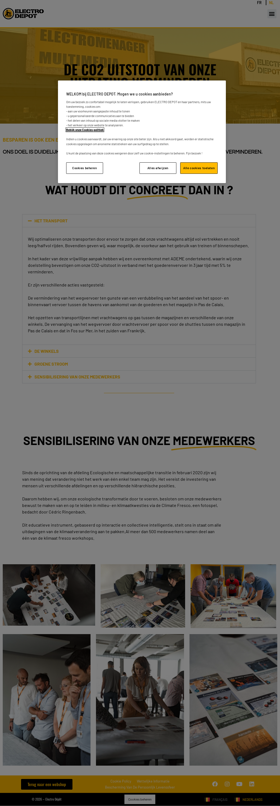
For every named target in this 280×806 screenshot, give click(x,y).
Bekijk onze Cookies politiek (85, 130)
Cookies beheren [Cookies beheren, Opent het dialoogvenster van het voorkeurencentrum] (84, 168)
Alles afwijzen (157, 168)
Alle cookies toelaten (199, 168)
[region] (142, 131)
